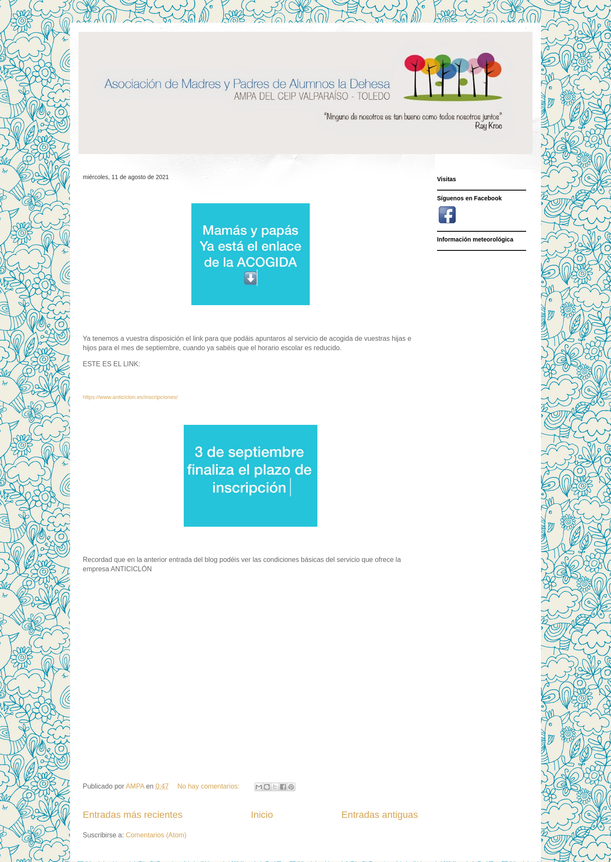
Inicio (262, 814)
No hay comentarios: (209, 786)
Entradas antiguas (380, 814)
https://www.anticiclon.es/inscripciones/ (130, 397)
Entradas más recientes (132, 814)
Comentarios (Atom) (156, 835)
